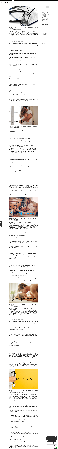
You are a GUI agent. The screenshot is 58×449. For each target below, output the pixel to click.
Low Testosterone (44, 34)
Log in (42, 42)
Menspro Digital (12, 29)
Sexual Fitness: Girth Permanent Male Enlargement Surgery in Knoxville (23, 391)
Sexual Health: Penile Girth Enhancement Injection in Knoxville (45, 19)
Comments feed (44, 44)
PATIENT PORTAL (53, 3)
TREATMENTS (36, 3)
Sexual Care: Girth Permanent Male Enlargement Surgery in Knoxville (23, 28)
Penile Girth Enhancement (21, 29)
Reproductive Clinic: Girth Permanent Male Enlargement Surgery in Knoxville (23, 219)
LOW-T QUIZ (28, 3)
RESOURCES (47, 3)
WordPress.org (44, 45)
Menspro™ (32, 3)
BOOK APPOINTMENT (42, 3)
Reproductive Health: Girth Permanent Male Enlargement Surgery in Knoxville (23, 127)
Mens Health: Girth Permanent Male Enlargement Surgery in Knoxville (23, 305)
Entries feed (43, 43)
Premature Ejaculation (44, 39)
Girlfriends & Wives (44, 33)
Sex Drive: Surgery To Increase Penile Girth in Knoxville (45, 16)
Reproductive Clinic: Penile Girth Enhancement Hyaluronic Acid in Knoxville (45, 13)
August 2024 (43, 27)
